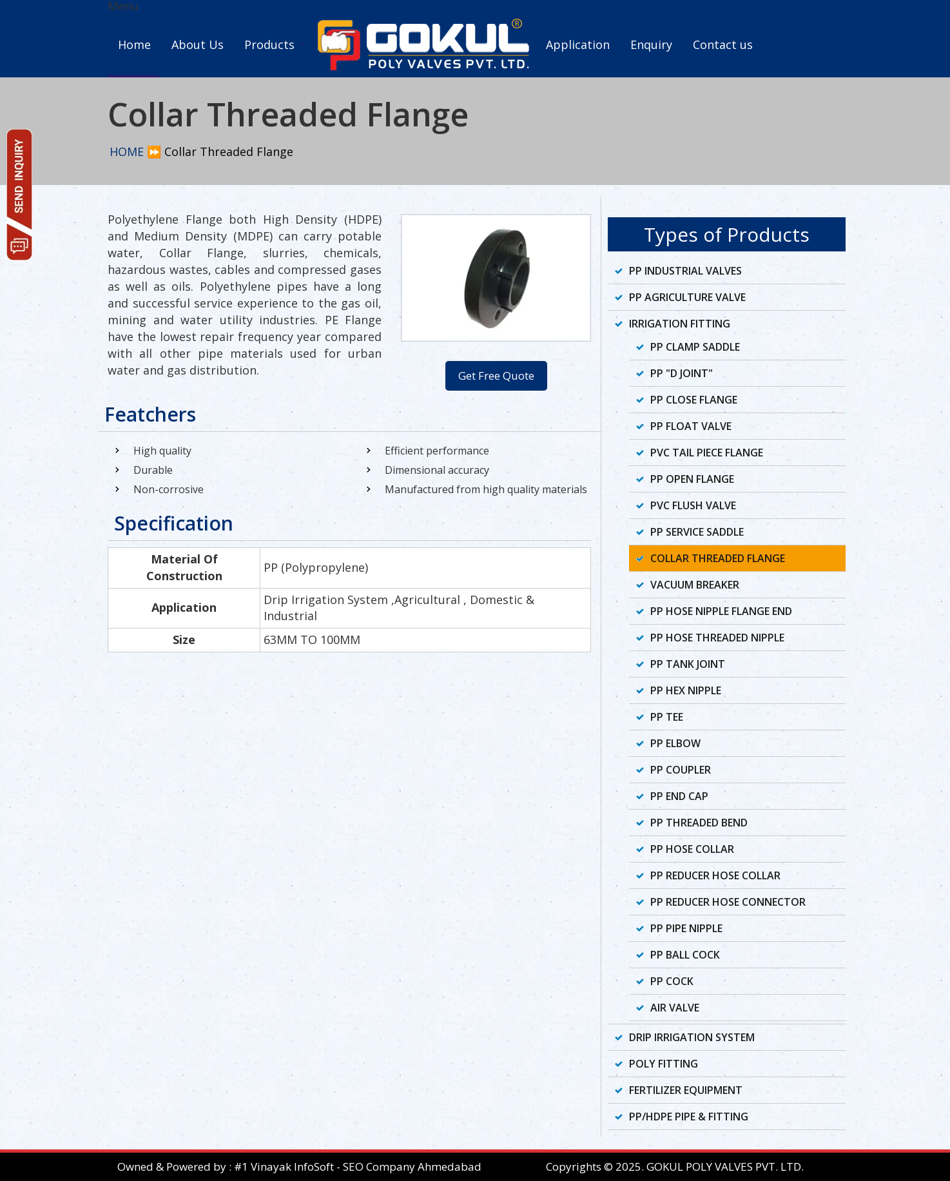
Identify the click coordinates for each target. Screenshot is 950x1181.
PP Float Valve (691, 426)
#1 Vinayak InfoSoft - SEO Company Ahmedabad (357, 1166)
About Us (197, 44)
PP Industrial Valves (685, 271)
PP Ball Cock (685, 955)
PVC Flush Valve (693, 505)
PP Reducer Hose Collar (715, 875)
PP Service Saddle (697, 532)
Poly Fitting (663, 1064)
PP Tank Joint (687, 664)
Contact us (723, 44)
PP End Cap (679, 796)
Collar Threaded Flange (717, 558)
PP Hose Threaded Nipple (717, 637)
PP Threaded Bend (699, 822)
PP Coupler (680, 770)
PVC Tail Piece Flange (706, 452)
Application (578, 44)
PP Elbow (675, 743)
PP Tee (666, 717)
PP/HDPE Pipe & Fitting (688, 1116)
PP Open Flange (692, 479)
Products (269, 44)
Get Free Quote (496, 375)
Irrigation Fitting (679, 324)
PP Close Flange (693, 400)
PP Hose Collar (692, 849)
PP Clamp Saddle (695, 347)
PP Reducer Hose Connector (728, 902)
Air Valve (674, 1007)
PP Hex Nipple (685, 690)
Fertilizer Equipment (685, 1090)
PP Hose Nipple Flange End (721, 611)
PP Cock (671, 981)
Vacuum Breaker (694, 585)
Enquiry (651, 44)
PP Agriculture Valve (687, 297)
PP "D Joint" (681, 373)
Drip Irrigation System (692, 1037)
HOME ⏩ (135, 151)
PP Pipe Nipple (686, 928)
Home (134, 44)
